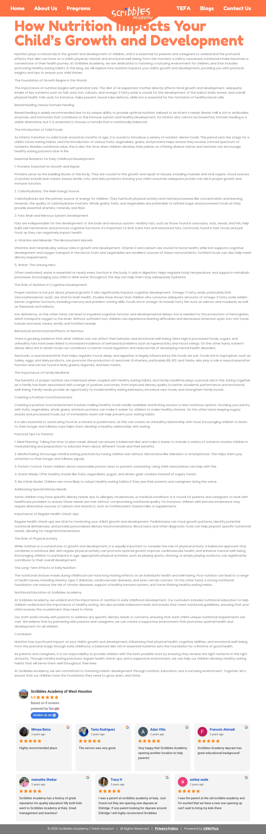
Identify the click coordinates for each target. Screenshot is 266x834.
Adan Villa (157, 729)
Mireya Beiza (41, 729)
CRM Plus (211, 828)
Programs (78, 8)
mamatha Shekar (44, 780)
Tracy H (116, 780)
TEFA (183, 8)
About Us (45, 8)
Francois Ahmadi (222, 729)
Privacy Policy (166, 828)
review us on (44, 715)
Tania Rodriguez (103, 729)
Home (18, 8)
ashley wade (199, 780)
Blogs (207, 8)
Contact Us (237, 8)
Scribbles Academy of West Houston (61, 691)
